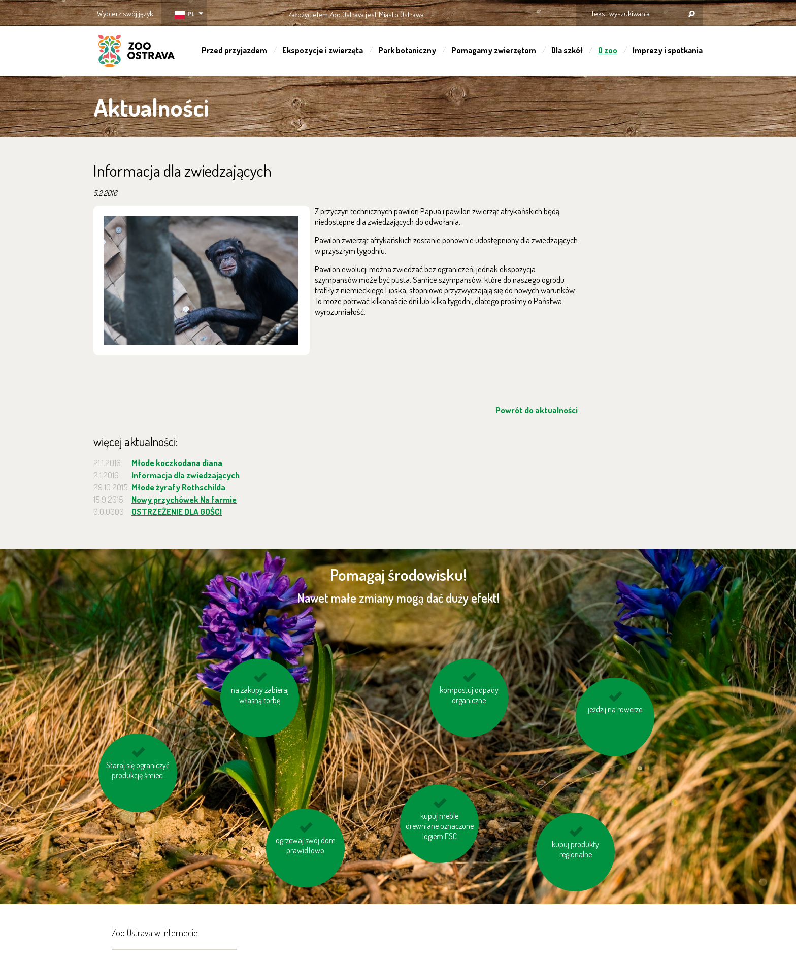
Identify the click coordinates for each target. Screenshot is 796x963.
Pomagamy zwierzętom (493, 50)
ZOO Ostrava (136, 52)
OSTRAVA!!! (468, 12)
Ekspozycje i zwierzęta (322, 50)
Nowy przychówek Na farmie (184, 499)
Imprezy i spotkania (668, 50)
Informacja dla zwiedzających (185, 475)
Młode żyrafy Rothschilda (178, 487)
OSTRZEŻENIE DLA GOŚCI (176, 511)
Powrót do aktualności (536, 410)
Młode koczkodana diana (176, 462)
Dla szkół (567, 50)
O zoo (607, 50)
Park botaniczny (407, 50)
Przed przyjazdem (234, 50)
